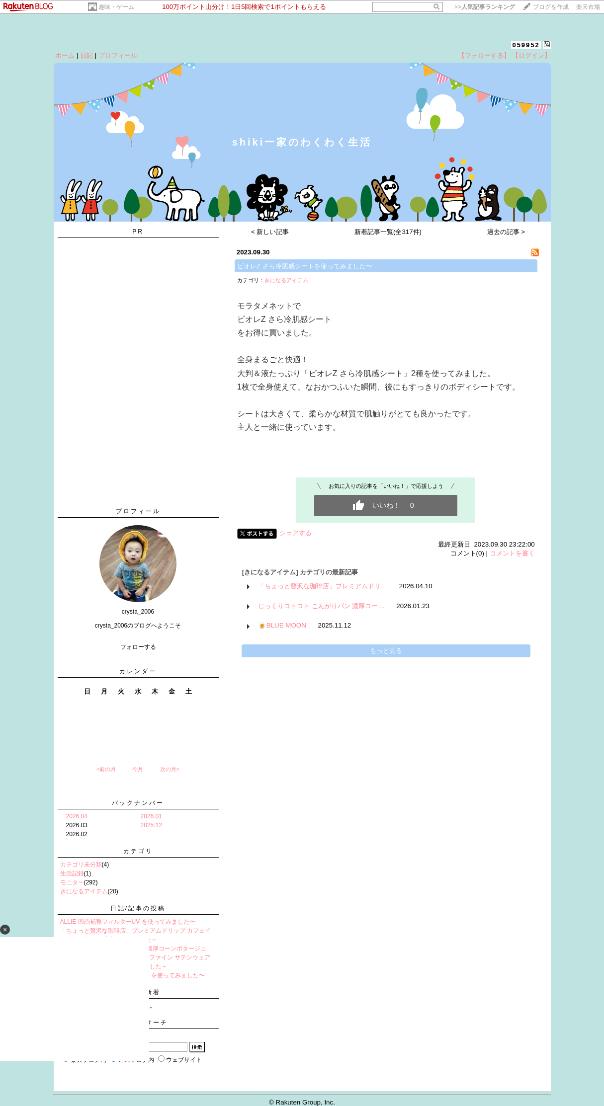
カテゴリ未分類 (81, 864)
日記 (86, 55)
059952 (525, 45)
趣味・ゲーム (116, 6)
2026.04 (76, 816)
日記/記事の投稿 (138, 908)
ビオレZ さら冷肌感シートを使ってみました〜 (304, 266)
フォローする (138, 646)
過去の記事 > (506, 232)
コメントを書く (512, 553)
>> (484, 6)
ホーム (65, 55)
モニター (72, 882)
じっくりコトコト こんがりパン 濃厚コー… (321, 606)
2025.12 (151, 825)
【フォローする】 (484, 55)
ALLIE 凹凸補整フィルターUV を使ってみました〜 (127, 921)
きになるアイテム (84, 891)
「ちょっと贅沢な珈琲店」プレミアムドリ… (322, 586)
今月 (137, 769)
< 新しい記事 (270, 232)
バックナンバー (138, 802)
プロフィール (117, 55)
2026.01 (151, 816)
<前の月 (106, 769)
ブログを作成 (551, 6)
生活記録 (72, 873)
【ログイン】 (531, 55)
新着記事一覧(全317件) (388, 232)
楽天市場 (588, 6)
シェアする (295, 533)
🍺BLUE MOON (282, 625)
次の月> (169, 769)
